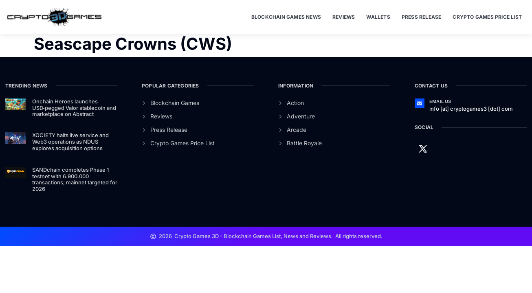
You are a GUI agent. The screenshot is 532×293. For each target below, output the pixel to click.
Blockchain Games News (286, 17)
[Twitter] (423, 148)
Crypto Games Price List (487, 17)
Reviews (343, 17)
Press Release (422, 17)
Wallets (378, 17)
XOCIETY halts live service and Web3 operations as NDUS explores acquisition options (70, 141)
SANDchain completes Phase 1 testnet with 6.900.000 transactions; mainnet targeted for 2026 (74, 179)
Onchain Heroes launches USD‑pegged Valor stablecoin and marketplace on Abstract (74, 107)
